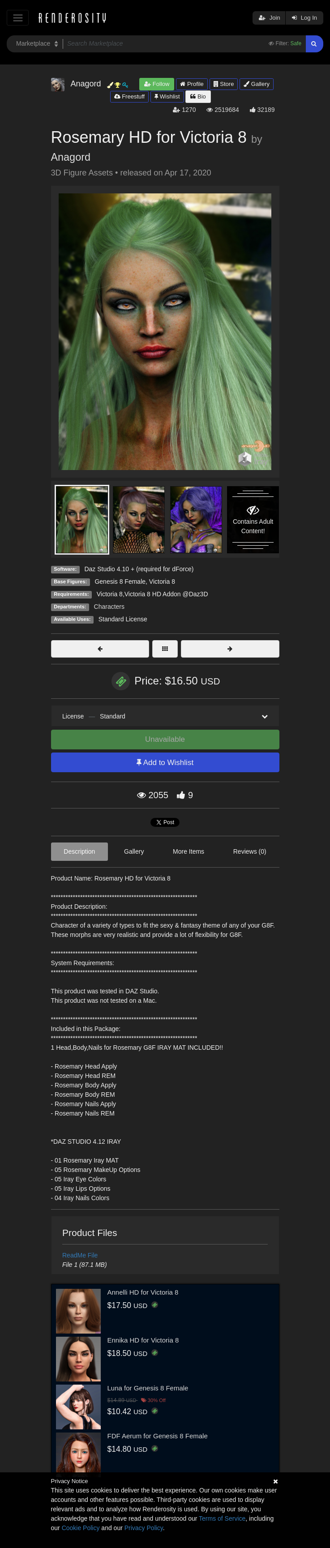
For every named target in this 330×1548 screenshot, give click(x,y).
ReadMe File (80, 1255)
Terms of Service (222, 1518)
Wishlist (167, 96)
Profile (191, 84)
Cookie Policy (81, 1527)
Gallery (257, 84)
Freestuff (129, 96)
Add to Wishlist (165, 762)
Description (79, 851)
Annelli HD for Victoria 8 (143, 1292)
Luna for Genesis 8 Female (148, 1388)
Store (224, 84)
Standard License (123, 619)
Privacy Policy (143, 1527)
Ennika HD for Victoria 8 (143, 1340)
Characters (109, 606)
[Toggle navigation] (18, 18)
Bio (198, 96)
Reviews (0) (249, 851)
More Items (188, 851)
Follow (156, 84)
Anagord (70, 157)
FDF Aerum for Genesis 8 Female (157, 1436)
